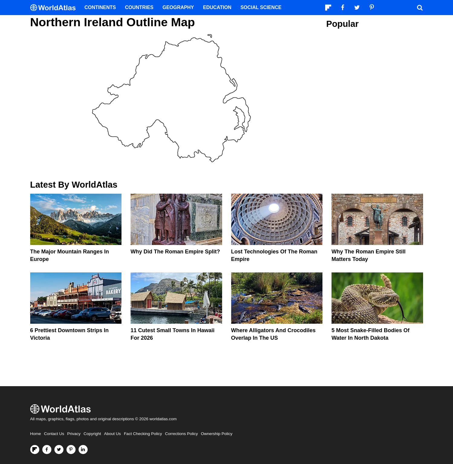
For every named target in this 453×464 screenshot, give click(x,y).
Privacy (73, 433)
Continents (100, 7)
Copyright (92, 433)
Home (35, 433)
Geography (178, 7)
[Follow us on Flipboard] (34, 449)
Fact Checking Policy (143, 433)
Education (217, 7)
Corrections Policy (181, 433)
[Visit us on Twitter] (58, 449)
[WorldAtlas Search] (420, 7)
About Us (112, 433)
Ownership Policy (216, 433)
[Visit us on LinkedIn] (83, 449)
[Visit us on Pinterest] (71, 449)
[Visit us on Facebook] (46, 449)
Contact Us (54, 433)
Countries (139, 7)
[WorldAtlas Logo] (55, 7)
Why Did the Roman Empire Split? (175, 252)
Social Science (261, 7)
